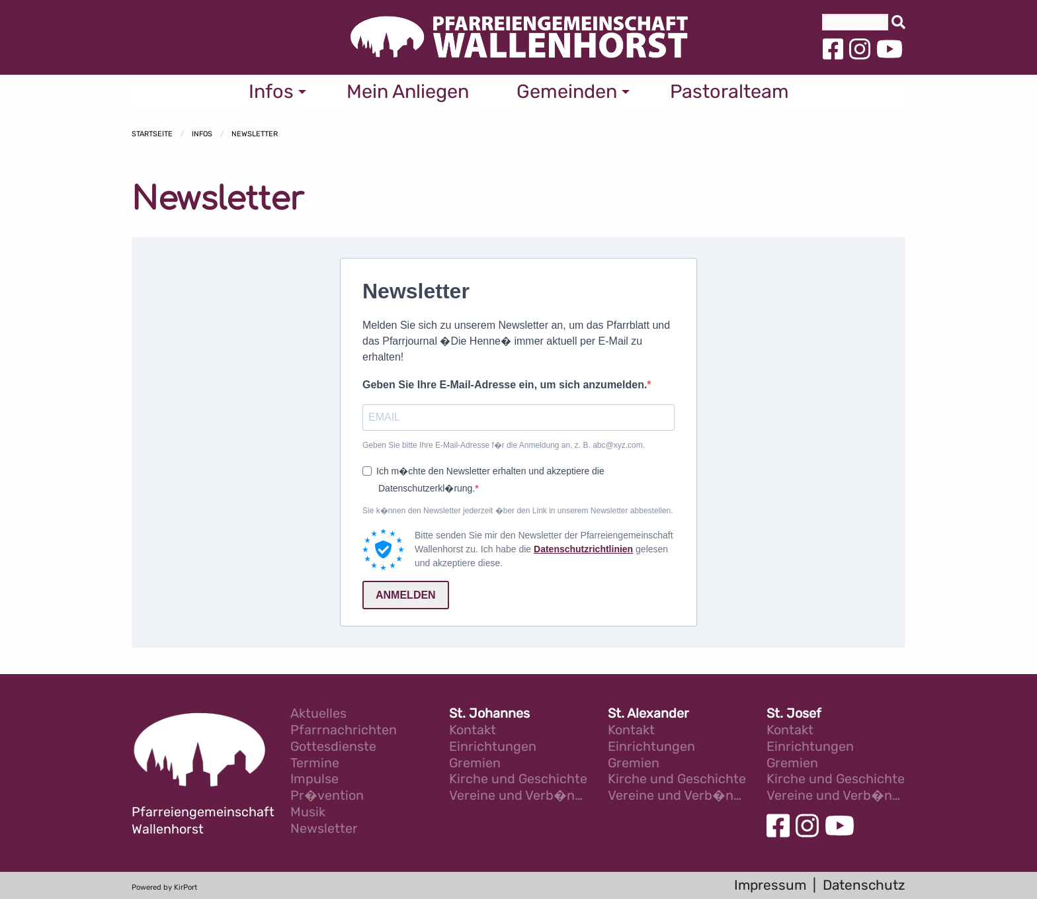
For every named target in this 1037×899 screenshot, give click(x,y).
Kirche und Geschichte (518, 780)
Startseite (152, 134)
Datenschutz (864, 885)
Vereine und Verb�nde (518, 796)
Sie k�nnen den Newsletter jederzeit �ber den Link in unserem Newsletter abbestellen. (517, 510)
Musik (307, 813)
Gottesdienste (333, 747)
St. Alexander (648, 714)
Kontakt (472, 731)
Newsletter (254, 134)
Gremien (475, 764)
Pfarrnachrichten (343, 731)
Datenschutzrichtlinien (583, 549)
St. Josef (794, 714)
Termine (314, 764)
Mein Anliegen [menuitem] (408, 91)
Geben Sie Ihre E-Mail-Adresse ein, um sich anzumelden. (504, 384)
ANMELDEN (406, 595)
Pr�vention (327, 796)
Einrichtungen (492, 747)
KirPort (185, 887)
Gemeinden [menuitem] (567, 91)
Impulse (314, 780)
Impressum (770, 885)
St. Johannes (489, 714)
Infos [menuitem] (271, 91)
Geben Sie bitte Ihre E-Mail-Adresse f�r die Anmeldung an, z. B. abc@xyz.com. (503, 445)
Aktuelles (318, 714)
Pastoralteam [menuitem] (729, 91)
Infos (202, 134)
